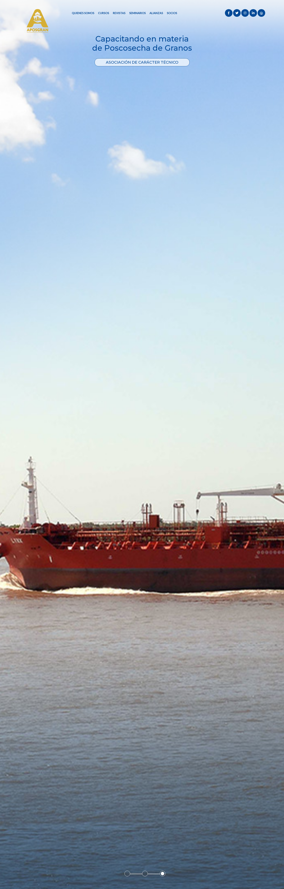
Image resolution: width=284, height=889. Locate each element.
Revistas (119, 13)
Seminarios (137, 13)
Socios (172, 13)
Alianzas (156, 13)
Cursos (103, 13)
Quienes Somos (83, 13)
